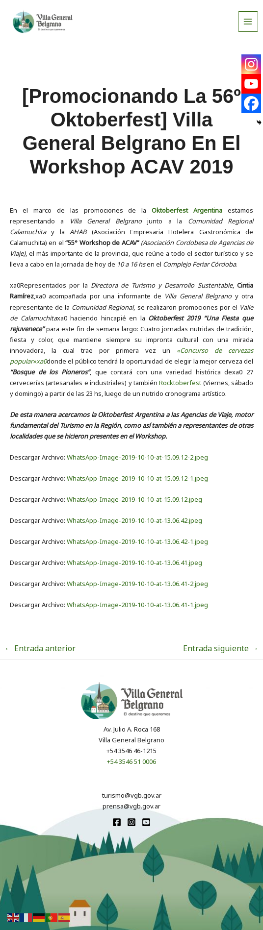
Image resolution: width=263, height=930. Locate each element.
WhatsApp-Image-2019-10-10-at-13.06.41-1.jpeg (137, 604)
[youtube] (146, 822)
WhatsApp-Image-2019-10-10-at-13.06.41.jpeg (134, 562)
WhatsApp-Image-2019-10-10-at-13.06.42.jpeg (134, 520)
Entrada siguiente (221, 648)
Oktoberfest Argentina (187, 210)
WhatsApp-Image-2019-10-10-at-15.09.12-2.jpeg (137, 457)
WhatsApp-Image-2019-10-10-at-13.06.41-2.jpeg (137, 583)
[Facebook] (251, 103)
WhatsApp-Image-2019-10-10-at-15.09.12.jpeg (134, 499)
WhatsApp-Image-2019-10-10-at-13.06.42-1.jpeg (137, 541)
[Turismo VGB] (43, 21)
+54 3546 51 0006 (131, 761)
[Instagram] (251, 64)
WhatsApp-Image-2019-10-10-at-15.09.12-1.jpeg (137, 478)
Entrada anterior (40, 648)
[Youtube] (251, 84)
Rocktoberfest (180, 382)
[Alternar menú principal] (248, 21)
